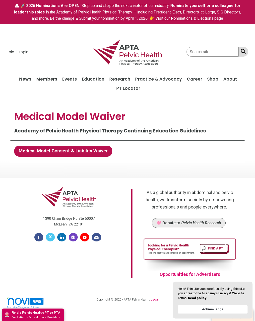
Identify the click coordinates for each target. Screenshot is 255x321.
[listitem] (12, 51)
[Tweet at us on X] (50, 237)
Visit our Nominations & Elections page (189, 18)
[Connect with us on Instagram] (73, 237)
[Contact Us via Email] (96, 237)
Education (93, 79)
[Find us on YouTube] (84, 237)
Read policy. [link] (197, 298)
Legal (155, 299)
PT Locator (128, 88)
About (230, 79)
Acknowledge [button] (212, 309)
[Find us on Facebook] (38, 237)
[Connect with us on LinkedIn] (61, 237)
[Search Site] (242, 51)
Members (46, 79)
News (25, 79)
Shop (212, 79)
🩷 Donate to (188, 222)
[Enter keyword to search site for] (213, 52)
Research (119, 79)
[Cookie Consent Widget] (213, 300)
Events (69, 79)
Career (194, 79)
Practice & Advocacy (158, 79)
